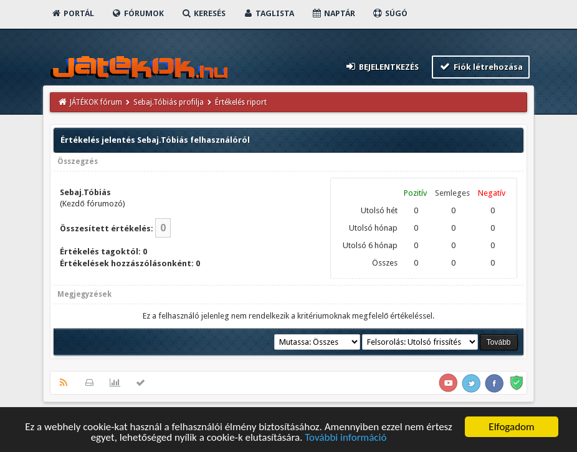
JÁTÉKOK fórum (96, 102)
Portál (72, 13)
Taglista (268, 13)
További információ (345, 439)
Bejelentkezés (381, 66)
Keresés (203, 13)
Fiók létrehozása (481, 66)
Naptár (333, 13)
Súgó (390, 13)
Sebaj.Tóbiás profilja (168, 102)
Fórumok (137, 13)
